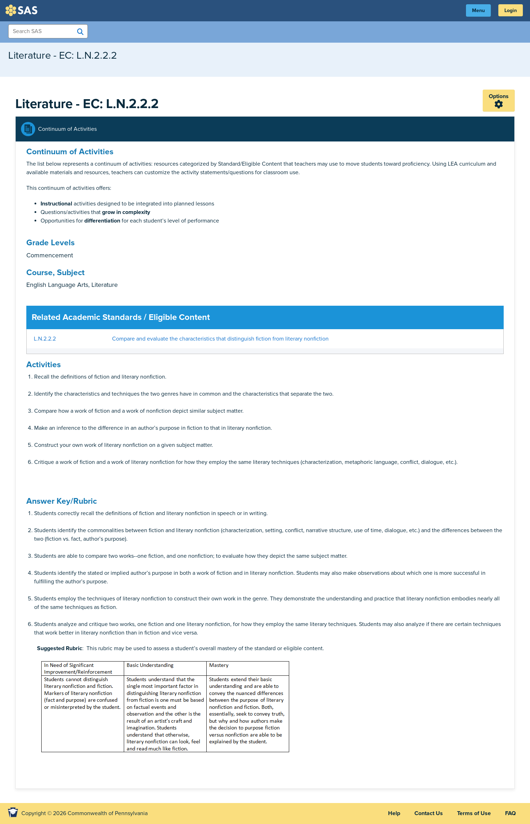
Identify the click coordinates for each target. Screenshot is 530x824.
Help (394, 813)
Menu (478, 10)
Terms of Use (474, 813)
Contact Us (428, 813)
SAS (22, 10)
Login (510, 10)
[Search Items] (48, 31)
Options (499, 96)
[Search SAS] (80, 31)
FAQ (510, 813)
